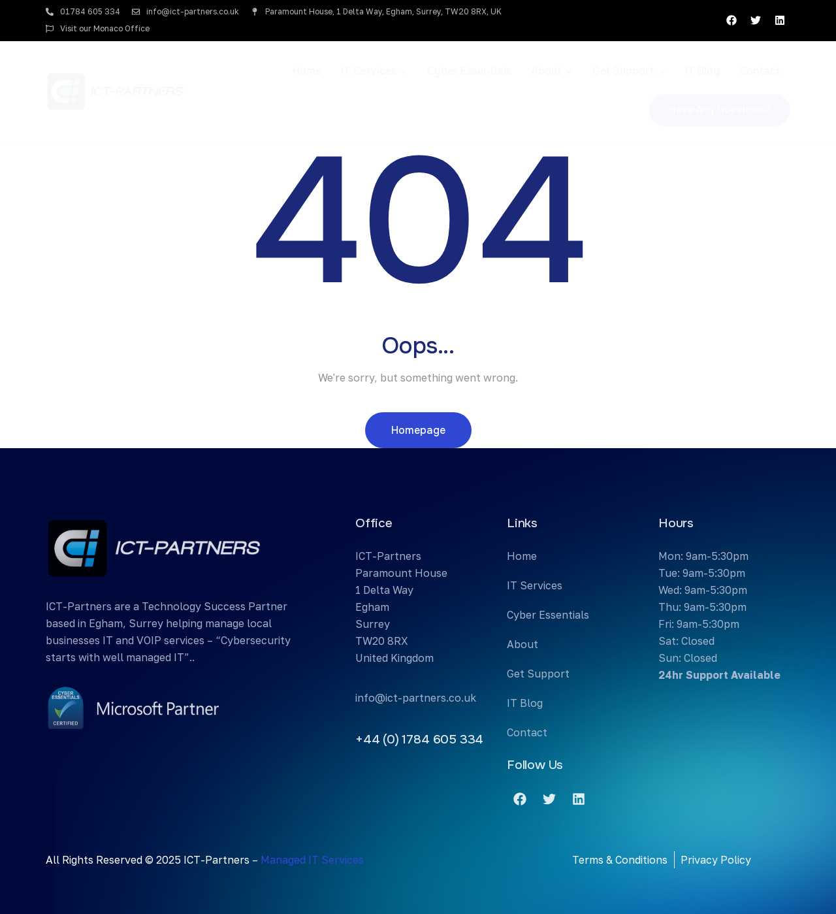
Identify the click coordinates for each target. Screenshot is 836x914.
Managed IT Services (312, 859)
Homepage (418, 430)
